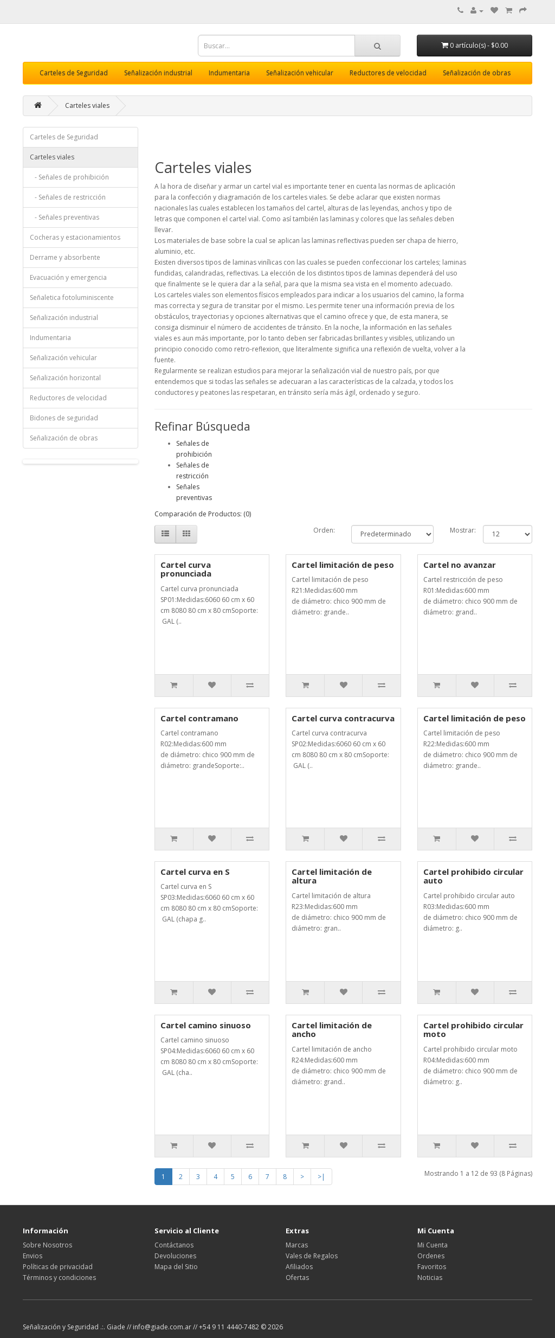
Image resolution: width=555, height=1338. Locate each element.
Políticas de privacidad (58, 1266)
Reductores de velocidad (388, 73)
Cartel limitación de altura (332, 876)
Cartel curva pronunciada (185, 569)
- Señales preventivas (64, 217)
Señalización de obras (477, 73)
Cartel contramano (199, 718)
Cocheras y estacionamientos (75, 237)
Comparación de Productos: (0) (202, 513)
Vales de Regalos (312, 1255)
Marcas (297, 1245)
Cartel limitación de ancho (332, 1030)
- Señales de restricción (68, 197)
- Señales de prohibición (69, 177)
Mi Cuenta (432, 1245)
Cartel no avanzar (459, 564)
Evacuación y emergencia (68, 277)
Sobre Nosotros (47, 1245)
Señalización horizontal (65, 377)
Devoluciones (175, 1255)
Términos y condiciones (59, 1277)
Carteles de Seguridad (74, 73)
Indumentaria (229, 73)
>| (321, 1176)
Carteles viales (87, 105)
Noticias (429, 1277)
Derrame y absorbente (65, 257)
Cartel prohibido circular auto (473, 876)
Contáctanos (173, 1245)
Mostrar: (458, 530)
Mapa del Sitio (176, 1266)
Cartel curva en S (195, 871)
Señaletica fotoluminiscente (72, 297)
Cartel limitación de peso (343, 564)
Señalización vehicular (299, 73)
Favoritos (431, 1266)
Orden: (324, 530)
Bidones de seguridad (64, 417)
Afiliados (299, 1266)
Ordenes (430, 1255)
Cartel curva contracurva (343, 718)
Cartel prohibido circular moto (473, 1030)
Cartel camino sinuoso (205, 1025)
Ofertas (297, 1277)
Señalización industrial (158, 73)
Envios (32, 1255)
